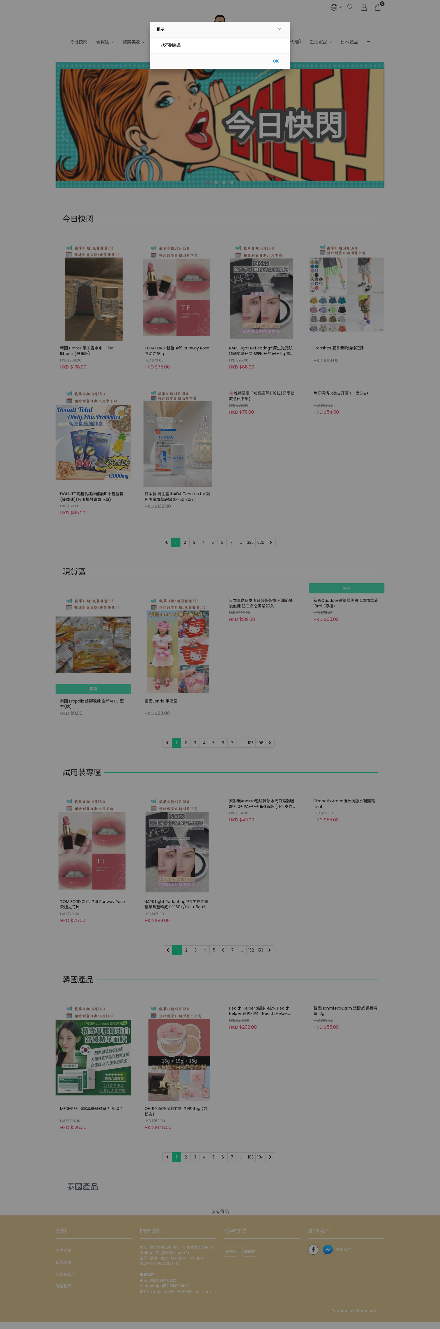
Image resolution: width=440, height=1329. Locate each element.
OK (276, 61)
